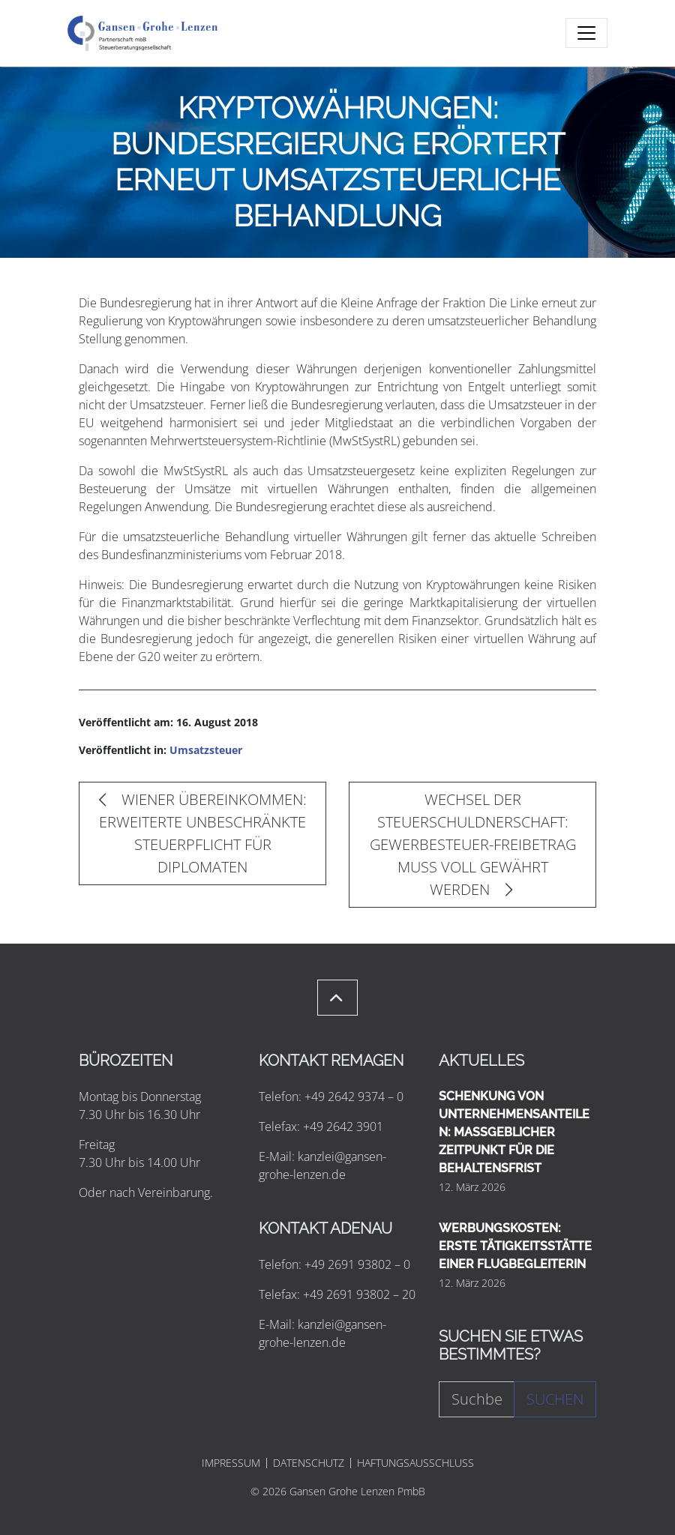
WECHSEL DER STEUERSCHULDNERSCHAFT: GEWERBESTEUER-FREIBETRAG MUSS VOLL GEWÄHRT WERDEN (473, 844)
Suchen (555, 1399)
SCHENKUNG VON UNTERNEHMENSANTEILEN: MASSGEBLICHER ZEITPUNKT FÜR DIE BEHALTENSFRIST (514, 1132)
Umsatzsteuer (206, 750)
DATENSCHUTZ (308, 1463)
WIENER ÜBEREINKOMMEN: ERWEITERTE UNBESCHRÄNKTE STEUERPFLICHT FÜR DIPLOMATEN (203, 833)
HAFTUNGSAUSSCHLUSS (415, 1463)
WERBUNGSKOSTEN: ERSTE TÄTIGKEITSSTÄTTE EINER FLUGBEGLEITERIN (515, 1246)
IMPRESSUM (231, 1463)
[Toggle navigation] (587, 33)
